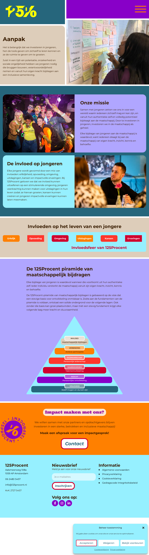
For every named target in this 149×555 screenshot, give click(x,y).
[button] (143, 527)
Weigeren (108, 543)
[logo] (21, 11)
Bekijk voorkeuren (132, 543)
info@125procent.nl (16, 484)
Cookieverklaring (101, 549)
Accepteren (86, 543)
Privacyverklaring (117, 549)
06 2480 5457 (13, 479)
